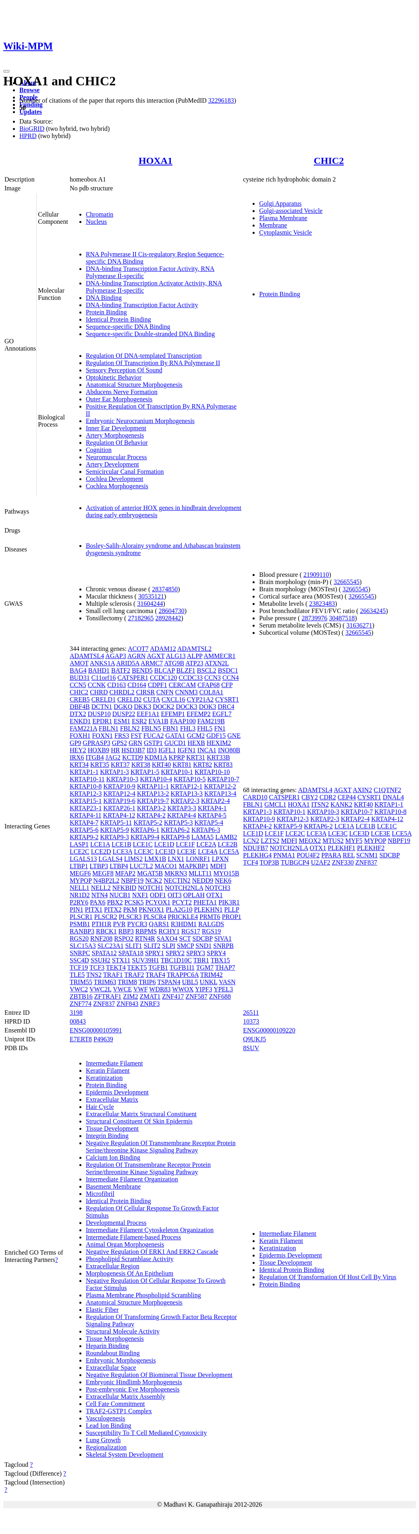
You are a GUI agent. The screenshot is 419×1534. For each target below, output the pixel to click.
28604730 (172, 610)
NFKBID (124, 887)
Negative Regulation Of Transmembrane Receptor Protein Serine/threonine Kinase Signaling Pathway (161, 1147)
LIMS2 (133, 858)
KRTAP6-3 (205, 829)
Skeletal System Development (125, 1454)
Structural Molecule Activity (123, 1331)
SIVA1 (223, 938)
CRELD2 (129, 699)
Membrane (273, 225)
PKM (130, 909)
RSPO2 (123, 938)
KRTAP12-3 (86, 793)
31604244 (150, 603)
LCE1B (121, 844)
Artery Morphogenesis (115, 435)
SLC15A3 (83, 945)
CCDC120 (163, 677)
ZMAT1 (150, 996)
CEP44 (347, 797)
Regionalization (106, 1447)
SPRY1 (154, 953)
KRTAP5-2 (147, 822)
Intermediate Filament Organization (132, 1179)
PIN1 (76, 909)
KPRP (177, 757)
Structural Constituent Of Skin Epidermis (139, 1121)
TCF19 (79, 967)
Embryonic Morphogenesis (121, 1360)
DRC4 (226, 706)
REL (349, 855)
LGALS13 (83, 858)
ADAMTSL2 (194, 648)
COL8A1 (211, 692)
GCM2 (196, 735)
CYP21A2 (200, 699)
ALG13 (176, 655)
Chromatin (99, 214)
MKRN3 (175, 873)
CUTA (151, 699)
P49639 (103, 1039)
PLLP (231, 909)
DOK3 (207, 706)
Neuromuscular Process (116, 457)
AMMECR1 (219, 655)
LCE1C (143, 844)
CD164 (136, 684)
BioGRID (31, 128)
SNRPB (223, 945)
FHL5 (204, 728)
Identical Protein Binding (118, 319)
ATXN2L (217, 663)
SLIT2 (151, 945)
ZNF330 (343, 862)
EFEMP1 (173, 713)
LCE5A (229, 851)
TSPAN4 (168, 982)
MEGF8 (102, 873)
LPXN (220, 858)
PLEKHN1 (208, 909)
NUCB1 (120, 895)
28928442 (168, 618)
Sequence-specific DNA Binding (128, 326)
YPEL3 (223, 989)
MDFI (218, 866)
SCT (185, 938)
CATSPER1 (132, 677)
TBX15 (220, 960)
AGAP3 (115, 655)
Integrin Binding (107, 1135)
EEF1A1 (148, 713)
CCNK (97, 684)
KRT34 (79, 764)
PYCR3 (137, 924)
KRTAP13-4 (220, 793)
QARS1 (159, 924)
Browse (29, 90)
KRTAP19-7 (153, 800)
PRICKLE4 (183, 916)
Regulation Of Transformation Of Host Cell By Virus (327, 1277)
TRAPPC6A (183, 974)
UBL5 (190, 982)
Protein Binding (106, 312)
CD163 (116, 684)
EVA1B (158, 721)
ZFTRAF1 (108, 996)
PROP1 (231, 916)
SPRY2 (175, 953)
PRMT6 (209, 916)
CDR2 (327, 797)
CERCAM (182, 684)
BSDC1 (228, 670)
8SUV (251, 1048)
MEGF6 (80, 873)
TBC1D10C (176, 960)
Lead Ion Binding (108, 1425)
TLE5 (77, 974)
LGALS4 (110, 858)
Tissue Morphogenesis (115, 1338)
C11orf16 (103, 677)
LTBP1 (79, 866)
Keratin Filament (108, 1070)
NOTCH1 (150, 887)
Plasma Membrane (283, 218)
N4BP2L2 (106, 880)
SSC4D (79, 960)
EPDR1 (102, 721)
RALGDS (211, 924)
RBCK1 (106, 931)
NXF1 (140, 895)
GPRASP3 (96, 742)
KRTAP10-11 (87, 779)
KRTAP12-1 (186, 786)
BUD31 (80, 677)
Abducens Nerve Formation (122, 391)
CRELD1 (103, 699)
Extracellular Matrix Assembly (125, 1396)
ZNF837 (104, 1003)
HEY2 (78, 750)
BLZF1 (185, 670)
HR (115, 750)
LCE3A (123, 851)
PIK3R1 (228, 902)
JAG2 (113, 757)
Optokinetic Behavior (113, 377)
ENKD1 (80, 721)
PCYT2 (182, 902)
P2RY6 (79, 902)
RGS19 (211, 931)
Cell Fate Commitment (115, 1403)
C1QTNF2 (387, 790)
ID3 (152, 750)
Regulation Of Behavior (117, 442)
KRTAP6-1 (145, 829)
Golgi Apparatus (280, 203)
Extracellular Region (112, 1266)
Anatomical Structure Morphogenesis (134, 384)
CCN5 (78, 684)
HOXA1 (155, 160)
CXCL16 (173, 699)
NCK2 (153, 880)
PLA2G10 (179, 909)
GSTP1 (153, 742)
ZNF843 (127, 1003)
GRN (135, 742)
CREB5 (80, 699)
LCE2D (101, 851)
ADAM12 (163, 648)
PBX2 (115, 902)
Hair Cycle (100, 1106)
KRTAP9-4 (145, 837)
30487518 (342, 618)
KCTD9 (132, 757)
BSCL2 (206, 670)
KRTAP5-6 (84, 829)
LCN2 (251, 840)
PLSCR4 (154, 916)
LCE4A (208, 851)
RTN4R (145, 938)
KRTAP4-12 (119, 815)
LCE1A (100, 844)
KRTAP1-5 (145, 771)
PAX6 (98, 902)
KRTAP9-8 (175, 837)
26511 (251, 1012)
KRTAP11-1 (153, 786)
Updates (30, 111)
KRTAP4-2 (151, 815)
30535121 (151, 596)
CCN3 (212, 677)
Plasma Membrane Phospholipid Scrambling (143, 1295)
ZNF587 (196, 996)
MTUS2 (333, 840)
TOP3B (269, 862)
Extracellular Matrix (112, 1099)
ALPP (195, 655)
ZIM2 (130, 996)
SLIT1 (133, 945)
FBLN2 (130, 728)
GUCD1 (175, 742)
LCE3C (143, 851)
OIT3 (175, 895)
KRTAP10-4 (156, 779)
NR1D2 (80, 895)
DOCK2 (163, 706)
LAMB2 (226, 837)
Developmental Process (116, 1222)
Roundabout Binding (113, 1353)
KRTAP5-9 (114, 829)
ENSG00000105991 (96, 1030)
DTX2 (78, 713)
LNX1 (176, 858)
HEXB (196, 742)
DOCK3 (186, 706)
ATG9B (174, 663)
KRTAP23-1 (86, 808)
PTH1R (102, 924)
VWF (140, 989)
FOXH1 (80, 735)
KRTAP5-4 (208, 822)
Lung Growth (103, 1440)
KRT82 (202, 764)
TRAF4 (155, 974)
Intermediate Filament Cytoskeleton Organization (150, 1229)
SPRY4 (216, 953)
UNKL (209, 982)
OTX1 (214, 895)
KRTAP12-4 (119, 793)
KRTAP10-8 (86, 786)
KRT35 (99, 764)
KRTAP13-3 (187, 793)
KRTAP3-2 (151, 808)
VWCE (122, 989)
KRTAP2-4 (215, 800)
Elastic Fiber (102, 1309)
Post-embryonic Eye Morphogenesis (133, 1389)
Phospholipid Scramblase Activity (130, 1258)
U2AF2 (320, 862)
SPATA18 (130, 953)
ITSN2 (320, 804)
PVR (119, 924)
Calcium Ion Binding (113, 1157)
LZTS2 (270, 840)
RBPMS (146, 931)
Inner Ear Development (116, 428)
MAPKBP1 (194, 866)
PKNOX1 (151, 909)
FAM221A (83, 728)
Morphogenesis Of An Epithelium (129, 1273)
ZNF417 (173, 996)
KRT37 (120, 764)
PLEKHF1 (341, 847)
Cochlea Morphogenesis (117, 486)
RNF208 (101, 938)
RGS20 (79, 938)
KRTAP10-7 (223, 779)
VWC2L (100, 989)
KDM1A (156, 757)
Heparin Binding (107, 1345)
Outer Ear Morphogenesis (119, 399)
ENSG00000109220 (269, 1030)
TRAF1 (113, 974)
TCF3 (96, 967)
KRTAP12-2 (220, 786)
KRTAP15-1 (86, 800)
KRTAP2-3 (185, 800)
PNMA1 (284, 855)
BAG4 (78, 670)
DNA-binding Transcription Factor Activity (142, 304)
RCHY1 (168, 931)
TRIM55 (81, 982)
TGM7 (205, 967)
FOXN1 (102, 735)
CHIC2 (329, 160)
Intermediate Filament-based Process (133, 1237)
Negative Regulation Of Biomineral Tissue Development (159, 1374)
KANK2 (341, 804)
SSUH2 (100, 960)
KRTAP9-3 (114, 837)
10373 (251, 1021)
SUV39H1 (145, 960)
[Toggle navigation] (6, 71)
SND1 (203, 945)
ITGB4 (94, 757)
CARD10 (255, 797)
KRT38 (140, 764)
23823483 (322, 603)
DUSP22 (123, 713)
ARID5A (127, 663)
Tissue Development (112, 1128)
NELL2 (101, 887)
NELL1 (79, 887)
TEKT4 (116, 967)
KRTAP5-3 (178, 822)
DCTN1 (101, 706)
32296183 (221, 100)
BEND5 (142, 670)
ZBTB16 (81, 996)
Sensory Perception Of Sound (124, 370)
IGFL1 (167, 750)
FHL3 (187, 728)
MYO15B (226, 873)
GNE (234, 735)
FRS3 (121, 735)
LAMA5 (202, 837)
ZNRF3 (150, 1003)
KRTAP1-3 (114, 771)
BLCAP (164, 670)
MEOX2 (310, 840)
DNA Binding (104, 297)
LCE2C (79, 851)
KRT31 (195, 757)
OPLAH (194, 895)
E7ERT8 (81, 1039)
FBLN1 (108, 728)
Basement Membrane (113, 1186)
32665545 (346, 581)
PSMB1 (80, 924)
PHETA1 (205, 902)
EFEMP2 (199, 713)
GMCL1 (275, 804)
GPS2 (119, 742)
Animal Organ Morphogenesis (125, 1244)
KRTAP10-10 (212, 771)
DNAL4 (393, 797)
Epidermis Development (117, 1092)
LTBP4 (119, 866)
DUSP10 (99, 713)
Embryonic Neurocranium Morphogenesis (140, 420)
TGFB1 (158, 967)
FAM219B (211, 721)
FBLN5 (151, 728)
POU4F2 (308, 855)
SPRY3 (195, 953)
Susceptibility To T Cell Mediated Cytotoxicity (146, 1432)
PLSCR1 (81, 916)
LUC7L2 (141, 866)
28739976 (315, 618)
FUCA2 (153, 735)
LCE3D (165, 851)
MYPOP (81, 880)
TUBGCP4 (295, 862)
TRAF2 (134, 974)
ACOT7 (138, 648)
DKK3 (142, 706)
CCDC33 (190, 677)
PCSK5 (134, 902)
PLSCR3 (130, 916)
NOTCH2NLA (184, 887)
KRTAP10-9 (119, 786)
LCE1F (185, 844)
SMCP (185, 945)
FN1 (219, 728)
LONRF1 (198, 858)
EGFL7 (222, 713)
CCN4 (230, 677)
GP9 (75, 742)
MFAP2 (125, 873)
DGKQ (123, 706)
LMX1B (155, 858)
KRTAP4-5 (211, 815)
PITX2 (113, 909)
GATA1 (175, 735)
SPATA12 (104, 953)
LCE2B (227, 844)
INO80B (229, 750)
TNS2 (94, 974)
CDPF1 (157, 684)
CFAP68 (208, 684)
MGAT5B (150, 873)
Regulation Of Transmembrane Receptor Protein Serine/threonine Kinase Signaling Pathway (148, 1168)
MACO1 (166, 866)
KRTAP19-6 (119, 800)
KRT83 (223, 764)
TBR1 (201, 960)
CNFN (165, 692)
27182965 (141, 618)
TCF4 (250, 862)
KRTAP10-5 (190, 779)
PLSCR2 (105, 916)
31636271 (359, 625)
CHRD (99, 692)
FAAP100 (183, 721)
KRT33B (218, 757)
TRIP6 (147, 982)
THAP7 (225, 967)
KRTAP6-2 (175, 829)
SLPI (168, 945)
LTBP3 (99, 866)
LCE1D (164, 844)
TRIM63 (105, 982)
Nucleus (96, 221)
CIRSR (145, 692)
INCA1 (206, 750)
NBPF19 (132, 880)
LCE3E (186, 851)
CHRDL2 (122, 692)
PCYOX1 (157, 902)
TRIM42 (211, 974)
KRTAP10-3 (122, 779)
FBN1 (170, 728)
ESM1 (122, 721)
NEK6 (223, 880)
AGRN (136, 655)
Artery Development (112, 464)
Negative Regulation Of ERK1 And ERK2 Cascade (152, 1251)
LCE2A (206, 844)
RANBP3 (82, 931)
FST (136, 735)
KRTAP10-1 (177, 771)
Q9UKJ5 (254, 1039)
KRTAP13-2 (153, 793)
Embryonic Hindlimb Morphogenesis (134, 1382)
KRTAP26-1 (119, 808)
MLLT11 (200, 873)
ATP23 (194, 663)
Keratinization (104, 1077)
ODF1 (158, 895)
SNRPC (80, 953)
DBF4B (80, 706)
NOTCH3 (217, 887)
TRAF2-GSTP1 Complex (119, 1411)
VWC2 (79, 989)
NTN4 (99, 895)
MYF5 (354, 840)
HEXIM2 (219, 742)
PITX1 (94, 909)
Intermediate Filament (114, 1063)
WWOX (182, 989)
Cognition (99, 449)
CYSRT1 (227, 699)
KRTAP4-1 (212, 808)
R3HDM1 (184, 924)
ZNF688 (220, 996)
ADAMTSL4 (87, 655)
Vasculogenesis (105, 1418)
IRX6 (77, 757)
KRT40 (161, 764)
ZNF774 (80, 1003)
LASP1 (79, 844)
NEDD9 (202, 880)
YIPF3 (203, 989)
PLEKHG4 (257, 855)
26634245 (373, 610)
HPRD (28, 135)
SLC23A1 (110, 945)
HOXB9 (98, 750)
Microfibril (100, 1193)
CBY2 (309, 797)
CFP (226, 684)
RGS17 (190, 931)
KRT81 (181, 764)
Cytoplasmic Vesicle (285, 232)
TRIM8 (127, 982)
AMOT (79, 663)
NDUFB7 (255, 847)
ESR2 (139, 721)
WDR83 (159, 989)
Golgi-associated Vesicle (290, 210)
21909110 (316, 574)
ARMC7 (152, 663)
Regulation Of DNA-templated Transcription (144, 355)
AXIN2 (362, 790)
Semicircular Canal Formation (125, 471)
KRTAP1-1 (84, 771)
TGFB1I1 (182, 967)
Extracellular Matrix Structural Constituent (141, 1114)
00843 (78, 1021)
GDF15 (216, 735)
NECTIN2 (177, 880)
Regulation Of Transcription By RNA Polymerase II (153, 362)
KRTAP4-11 (86, 815)
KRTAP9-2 (84, 837)
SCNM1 (367, 855)
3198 (76, 1012)
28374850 (165, 589)
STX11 (121, 960)
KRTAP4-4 (181, 815)
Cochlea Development (114, 478)
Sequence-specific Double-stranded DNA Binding (150, 333)
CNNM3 (186, 692)
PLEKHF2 (370, 847)
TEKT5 (137, 967)
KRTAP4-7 (84, 822)
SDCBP (203, 938)
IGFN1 (187, 750)
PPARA (331, 855)
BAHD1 (99, 670)
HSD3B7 (133, 750)
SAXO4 (167, 938)
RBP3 (126, 931)
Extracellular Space (111, 1367)
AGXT (156, 655)
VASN (227, 982)
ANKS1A (102, 663)
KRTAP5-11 (116, 822)
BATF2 (120, 670)
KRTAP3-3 (182, 808)
